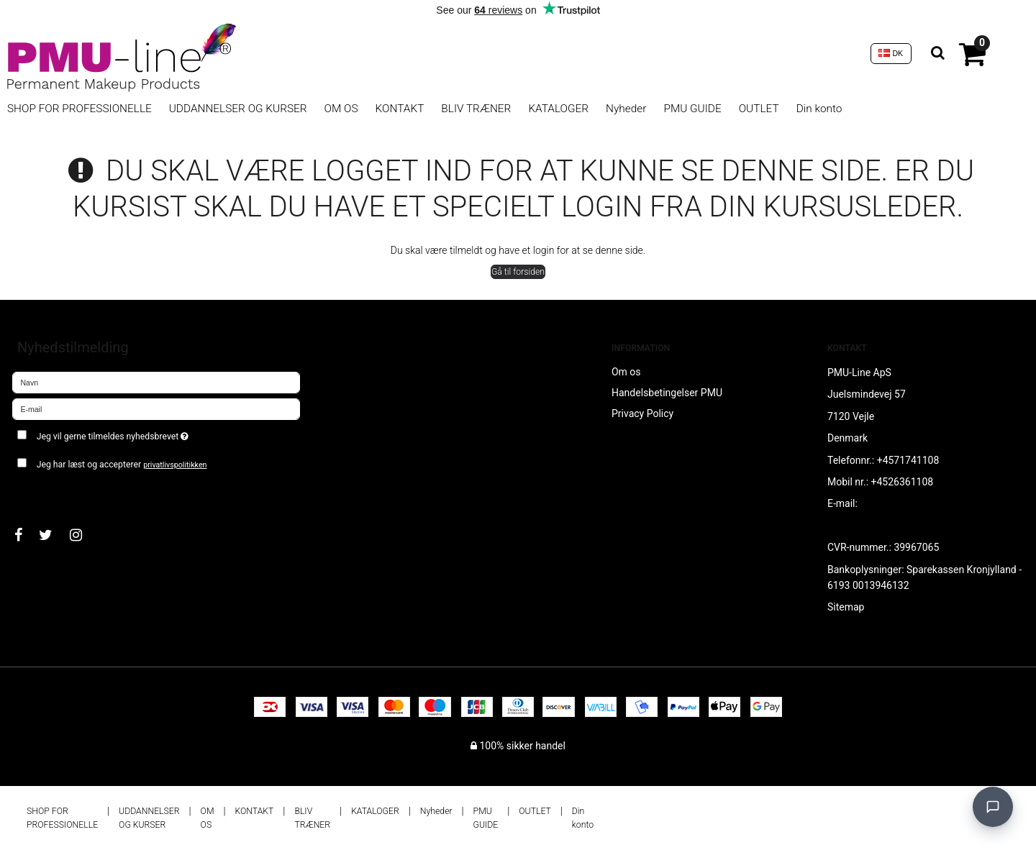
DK (890, 53)
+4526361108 (902, 482)
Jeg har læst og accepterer (122, 465)
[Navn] (156, 382)
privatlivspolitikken (174, 465)
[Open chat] (993, 807)
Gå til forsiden (518, 272)
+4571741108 (908, 460)
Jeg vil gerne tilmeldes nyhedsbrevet (164, 433)
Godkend (47, 492)
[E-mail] (156, 408)
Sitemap (845, 607)
